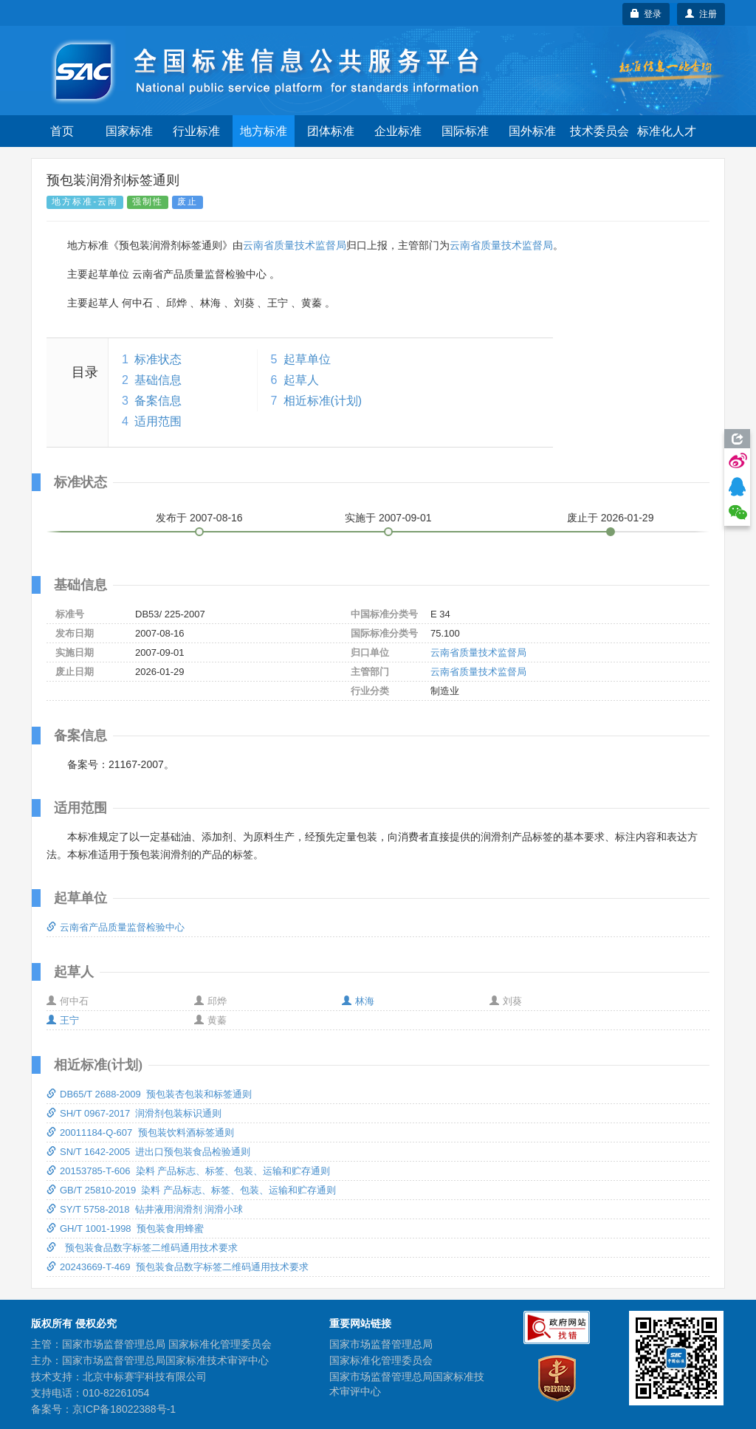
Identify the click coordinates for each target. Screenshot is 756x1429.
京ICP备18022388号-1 (124, 1409)
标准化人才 (666, 131)
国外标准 (532, 131)
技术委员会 (599, 131)
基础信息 (158, 380)
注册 (701, 14)
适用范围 (158, 421)
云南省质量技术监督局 (294, 245)
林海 (358, 1001)
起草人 (301, 380)
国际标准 (465, 131)
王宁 (63, 1020)
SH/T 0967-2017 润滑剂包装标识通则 (134, 1113)
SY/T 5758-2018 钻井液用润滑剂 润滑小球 (145, 1209)
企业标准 (398, 131)
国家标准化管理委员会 (381, 1360)
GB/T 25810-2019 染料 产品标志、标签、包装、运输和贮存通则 (191, 1190)
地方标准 (263, 131)
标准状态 (158, 359)
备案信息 (158, 400)
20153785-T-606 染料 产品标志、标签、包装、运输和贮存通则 (188, 1170)
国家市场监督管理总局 (381, 1344)
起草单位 (307, 359)
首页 (62, 131)
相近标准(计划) (323, 400)
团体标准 (330, 131)
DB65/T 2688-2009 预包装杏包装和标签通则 (149, 1094)
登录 (646, 14)
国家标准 (129, 131)
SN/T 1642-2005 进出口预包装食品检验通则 (148, 1151)
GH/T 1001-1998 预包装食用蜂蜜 (125, 1228)
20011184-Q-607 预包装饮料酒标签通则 (140, 1132)
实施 (388, 518)
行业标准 (196, 131)
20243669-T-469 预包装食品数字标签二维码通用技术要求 (178, 1266)
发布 (199, 518)
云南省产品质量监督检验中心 (116, 927)
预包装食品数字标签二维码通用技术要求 (142, 1247)
